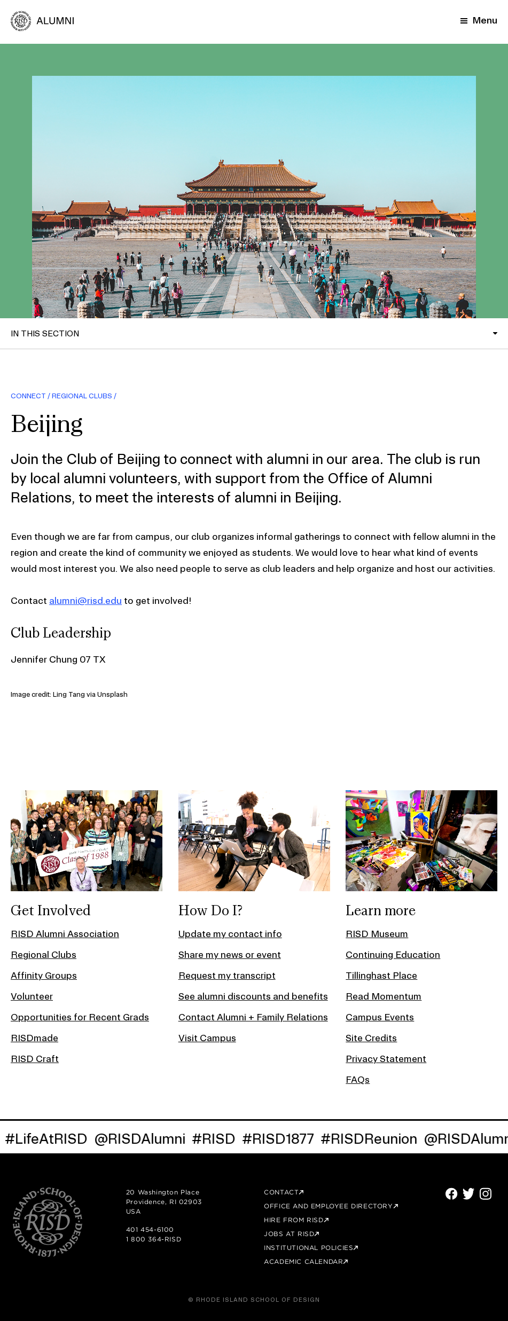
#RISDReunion (372, 1138)
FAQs (358, 1079)
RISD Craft (35, 1058)
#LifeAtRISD (49, 1138)
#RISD (217, 1138)
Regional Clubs (82, 395)
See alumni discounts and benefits (253, 996)
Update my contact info (230, 934)
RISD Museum (377, 934)
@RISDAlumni (143, 1138)
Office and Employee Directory (328, 1206)
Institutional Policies (308, 1248)
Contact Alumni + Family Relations (253, 1017)
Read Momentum (383, 996)
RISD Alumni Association (65, 934)
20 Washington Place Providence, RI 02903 (164, 1197)
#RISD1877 (281, 1138)
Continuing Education (393, 954)
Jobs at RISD (289, 1234)
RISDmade (34, 1038)
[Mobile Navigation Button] (478, 20)
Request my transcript (227, 975)
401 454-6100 (150, 1229)
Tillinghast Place (381, 975)
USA (133, 1211)
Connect (28, 395)
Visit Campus (207, 1038)
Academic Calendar (303, 1261)
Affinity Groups (44, 975)
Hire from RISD (293, 1220)
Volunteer (32, 996)
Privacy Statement (386, 1058)
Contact (281, 1192)
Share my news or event (229, 954)
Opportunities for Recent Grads (80, 1017)
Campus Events (380, 1017)
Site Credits (371, 1038)
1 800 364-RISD (153, 1239)
